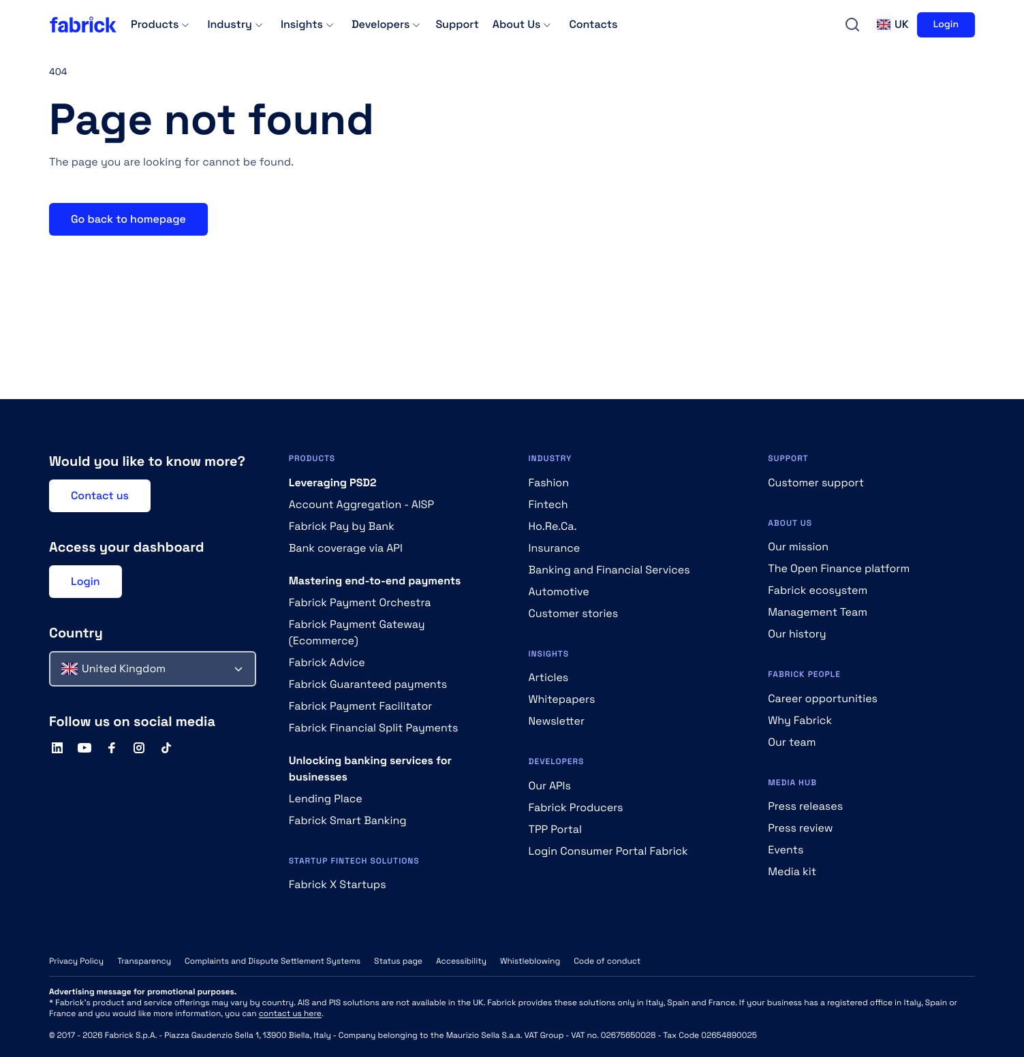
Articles (549, 677)
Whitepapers (562, 699)
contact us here (290, 1013)
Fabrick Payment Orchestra (360, 602)
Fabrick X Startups (337, 884)
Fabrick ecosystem (817, 590)
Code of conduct (607, 961)
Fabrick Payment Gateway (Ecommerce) (357, 632)
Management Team (817, 612)
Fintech (548, 504)
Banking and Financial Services (609, 570)
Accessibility (461, 961)
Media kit (792, 871)
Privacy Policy (76, 961)
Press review (800, 828)
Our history (797, 634)
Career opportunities (823, 698)
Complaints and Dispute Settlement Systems (272, 961)
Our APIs (550, 785)
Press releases (805, 806)
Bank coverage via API (346, 548)
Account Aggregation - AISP (361, 504)
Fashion (549, 482)
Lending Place (325, 798)
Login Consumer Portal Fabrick (608, 851)
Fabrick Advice (327, 662)
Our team (792, 742)
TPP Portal (555, 829)
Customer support (816, 482)
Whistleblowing (530, 961)
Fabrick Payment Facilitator (361, 706)
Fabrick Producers (576, 807)
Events (785, 849)
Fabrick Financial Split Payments (374, 728)
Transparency (144, 961)
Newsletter (557, 721)
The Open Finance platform (839, 568)
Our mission (798, 546)
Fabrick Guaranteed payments (368, 684)
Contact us (100, 495)
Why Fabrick (800, 720)
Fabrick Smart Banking (348, 820)
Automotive (559, 591)
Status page (398, 961)
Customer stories (574, 613)
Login (946, 24)
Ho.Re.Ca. (553, 526)
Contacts (593, 24)
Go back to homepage (128, 219)
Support (456, 24)
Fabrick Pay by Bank (341, 526)
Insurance (554, 548)
